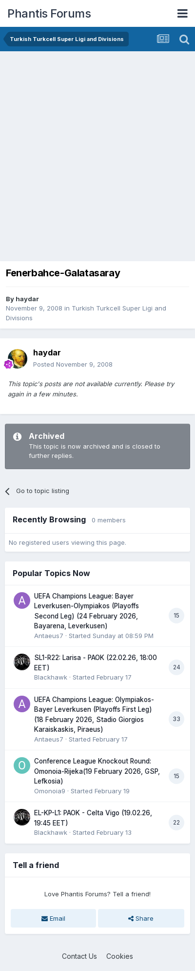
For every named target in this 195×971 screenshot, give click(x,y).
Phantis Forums (49, 13)
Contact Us (79, 956)
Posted (73, 364)
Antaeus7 (48, 636)
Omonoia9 (49, 791)
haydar (27, 299)
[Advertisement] (97, 153)
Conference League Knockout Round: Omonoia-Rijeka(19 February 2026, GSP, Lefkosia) (97, 771)
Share (141, 918)
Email (53, 918)
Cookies (119, 956)
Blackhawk (50, 677)
